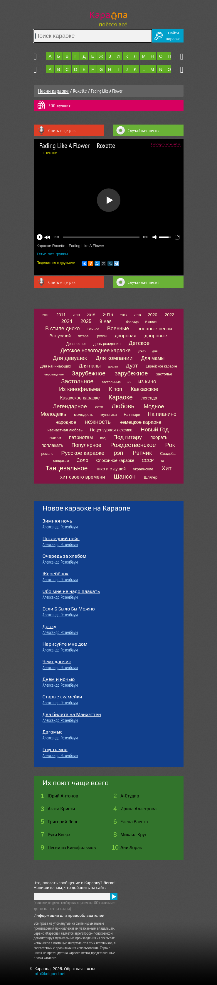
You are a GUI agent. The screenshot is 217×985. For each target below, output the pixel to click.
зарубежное (131, 373)
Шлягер (150, 477)
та (162, 460)
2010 (45, 315)
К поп (115, 389)
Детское (139, 343)
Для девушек (70, 358)
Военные (118, 328)
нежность (98, 422)
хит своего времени (82, 477)
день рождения (107, 343)
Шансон (124, 476)
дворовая (126, 335)
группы (62, 254)
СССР (148, 460)
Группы (101, 336)
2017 (123, 315)
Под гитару (127, 437)
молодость (83, 414)
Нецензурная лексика (111, 430)
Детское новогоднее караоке (95, 350)
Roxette (80, 90)
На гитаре (132, 415)
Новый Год (155, 429)
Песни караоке (53, 91)
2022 (169, 314)
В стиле (151, 322)
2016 (108, 314)
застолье (164, 374)
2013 (76, 315)
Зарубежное (88, 373)
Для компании (114, 358)
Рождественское (133, 445)
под (102, 438)
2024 (66, 321)
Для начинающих (55, 366)
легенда (149, 398)
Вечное (94, 329)
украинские (143, 469)
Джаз (142, 351)
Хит (166, 468)
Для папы (89, 366)
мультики (108, 414)
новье (55, 437)
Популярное (86, 445)
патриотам (81, 437)
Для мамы (152, 358)
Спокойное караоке (115, 460)
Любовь (123, 406)
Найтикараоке (173, 36)
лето (99, 407)
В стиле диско (62, 328)
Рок (170, 445)
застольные (111, 382)
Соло (82, 460)
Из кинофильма (79, 389)
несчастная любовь (65, 430)
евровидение (54, 374)
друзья (113, 366)
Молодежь (53, 414)
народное (66, 422)
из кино (147, 382)
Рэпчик (142, 453)
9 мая (106, 321)
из (129, 382)
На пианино (162, 414)
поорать (158, 437)
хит (50, 254)
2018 (137, 315)
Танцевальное (67, 468)
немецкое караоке (140, 422)
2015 (91, 315)
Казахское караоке (80, 397)
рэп (118, 453)
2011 (61, 314)
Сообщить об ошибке (165, 144)
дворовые (156, 335)
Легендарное (70, 406)
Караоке (121, 397)
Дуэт (132, 366)
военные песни (154, 328)
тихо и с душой (111, 469)
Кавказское (144, 389)
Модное (154, 406)
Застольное (77, 381)
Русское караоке (82, 453)
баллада (132, 322)
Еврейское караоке (161, 366)
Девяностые (76, 344)
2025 (85, 321)
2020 (152, 314)
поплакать (52, 445)
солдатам (61, 461)
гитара (83, 336)
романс (47, 454)
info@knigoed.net (50, 973)
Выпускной (59, 336)
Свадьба (168, 453)
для (154, 351)
